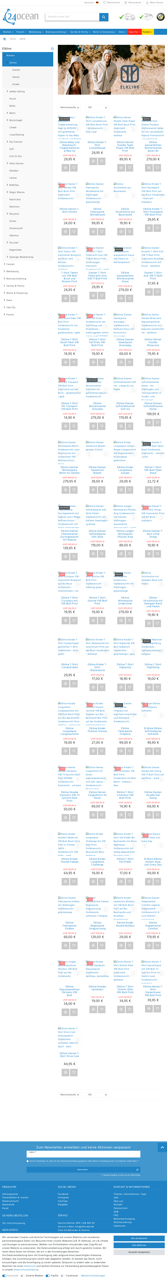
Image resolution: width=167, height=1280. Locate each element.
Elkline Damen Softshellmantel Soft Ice (125, 406)
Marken (8, 32)
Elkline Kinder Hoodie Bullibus (125, 924)
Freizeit (21, 32)
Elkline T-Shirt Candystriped (69, 666)
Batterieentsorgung (124, 1219)
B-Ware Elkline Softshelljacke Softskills (153, 731)
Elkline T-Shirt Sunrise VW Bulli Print (97, 600)
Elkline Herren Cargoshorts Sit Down (97, 795)
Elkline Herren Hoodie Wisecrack (153, 342)
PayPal (54, 1276)
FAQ (116, 1215)
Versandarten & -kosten (15, 1197)
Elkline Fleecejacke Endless (70, 925)
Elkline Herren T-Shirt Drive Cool (70, 1055)
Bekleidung (36, 32)
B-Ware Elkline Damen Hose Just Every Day (153, 862)
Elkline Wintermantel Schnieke (97, 406)
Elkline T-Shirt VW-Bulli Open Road (153, 470)
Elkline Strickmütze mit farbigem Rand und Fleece (153, 602)
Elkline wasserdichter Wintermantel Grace (125, 277)
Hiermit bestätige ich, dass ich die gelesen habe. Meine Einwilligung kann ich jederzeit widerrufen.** (84, 1161)
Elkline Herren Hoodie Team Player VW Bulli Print (125, 147)
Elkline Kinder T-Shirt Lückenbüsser (97, 145)
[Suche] (103, 17)
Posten (148, 32)
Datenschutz (121, 1208)
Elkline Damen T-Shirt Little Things (153, 534)
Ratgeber (63, 1205)
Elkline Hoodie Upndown (97, 988)
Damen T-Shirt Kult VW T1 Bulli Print (153, 275)
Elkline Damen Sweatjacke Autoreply (125, 342)
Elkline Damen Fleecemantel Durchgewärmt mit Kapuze (69, 535)
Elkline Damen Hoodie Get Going (153, 795)
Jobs (116, 1197)
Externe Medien (34, 1276)
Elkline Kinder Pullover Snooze (97, 730)
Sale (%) (134, 32)
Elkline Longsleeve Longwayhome (70, 731)
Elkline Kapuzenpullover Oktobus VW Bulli (70, 991)
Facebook (63, 1194)
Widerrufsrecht (10, 1201)
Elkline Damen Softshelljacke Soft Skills (97, 534)
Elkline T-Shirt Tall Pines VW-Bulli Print (97, 342)
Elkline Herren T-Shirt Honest (70, 211)
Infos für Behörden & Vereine (74, 1230)
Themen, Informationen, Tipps (130, 1194)
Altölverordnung (123, 1222)
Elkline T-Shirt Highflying (153, 666)
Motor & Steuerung (104, 32)
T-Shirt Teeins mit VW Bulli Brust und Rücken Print (69, 277)
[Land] (91, 3)
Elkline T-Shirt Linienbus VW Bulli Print (125, 795)
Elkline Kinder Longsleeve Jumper (125, 470)
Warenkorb (8, 1205)
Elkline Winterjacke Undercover (125, 600)
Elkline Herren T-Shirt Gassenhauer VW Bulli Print (153, 991)
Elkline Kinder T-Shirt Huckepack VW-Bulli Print (153, 212)
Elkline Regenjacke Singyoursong (97, 925)
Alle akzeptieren (139, 1238)
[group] (69, 127)
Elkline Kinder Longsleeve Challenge (97, 862)
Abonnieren (107, 1169)
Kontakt (118, 1205)
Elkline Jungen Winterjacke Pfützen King (125, 534)
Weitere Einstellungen (93, 1276)
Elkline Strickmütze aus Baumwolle (125, 212)
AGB (116, 1212)
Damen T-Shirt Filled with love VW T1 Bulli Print (97, 275)
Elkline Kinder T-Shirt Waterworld (97, 667)
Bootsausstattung (57, 32)
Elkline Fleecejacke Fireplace (125, 731)
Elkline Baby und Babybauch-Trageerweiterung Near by (70, 147)
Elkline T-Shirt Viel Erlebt (125, 861)
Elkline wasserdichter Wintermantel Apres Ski (153, 147)
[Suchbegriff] (77, 17)
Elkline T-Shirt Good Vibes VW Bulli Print (69, 342)
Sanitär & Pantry (80, 32)
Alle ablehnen (139, 1245)
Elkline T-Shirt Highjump (125, 666)
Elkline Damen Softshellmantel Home (153, 406)
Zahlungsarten (10, 1194)
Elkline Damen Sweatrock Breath (97, 470)
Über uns (118, 1201)
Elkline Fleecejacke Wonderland (97, 212)
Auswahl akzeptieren (139, 1252)
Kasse (5, 1208)
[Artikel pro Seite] (97, 107)
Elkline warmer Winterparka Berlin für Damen (69, 470)
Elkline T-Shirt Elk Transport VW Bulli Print (69, 406)
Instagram (63, 1197)
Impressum (120, 1226)
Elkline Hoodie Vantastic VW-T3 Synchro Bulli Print (70, 796)
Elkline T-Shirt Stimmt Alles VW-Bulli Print (125, 989)
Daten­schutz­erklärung (26, 1270)
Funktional (72, 1276)
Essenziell (13, 1276)
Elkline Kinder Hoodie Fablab (69, 861)
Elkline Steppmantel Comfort (153, 925)
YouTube (63, 1201)
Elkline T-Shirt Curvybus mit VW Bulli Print (69, 600)
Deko (123, 32)
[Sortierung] (69, 107)
